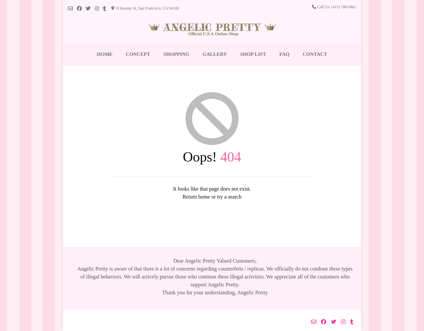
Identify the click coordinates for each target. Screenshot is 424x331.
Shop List (253, 54)
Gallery (215, 54)
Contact (315, 54)
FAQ (284, 54)
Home (105, 54)
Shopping (176, 54)
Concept (138, 54)
